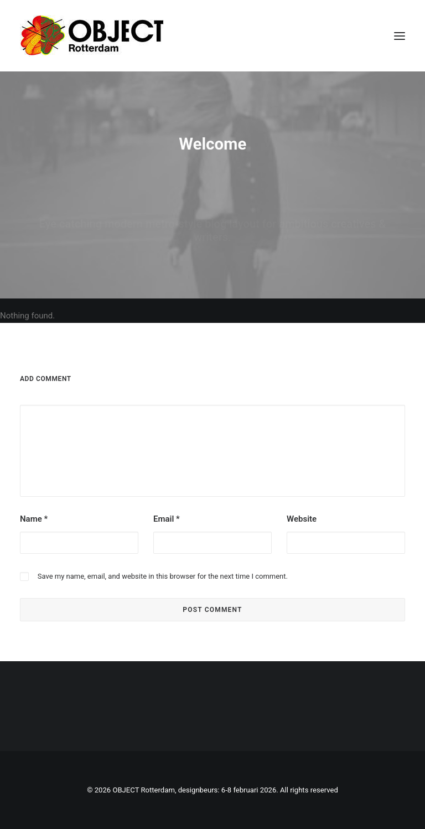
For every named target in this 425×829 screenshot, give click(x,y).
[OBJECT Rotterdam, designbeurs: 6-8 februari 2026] (92, 35)
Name (34, 519)
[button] (399, 35)
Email (166, 519)
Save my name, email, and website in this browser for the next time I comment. (163, 576)
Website (302, 519)
